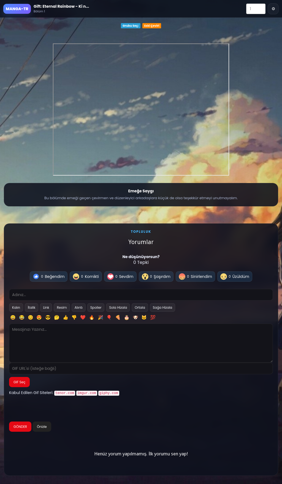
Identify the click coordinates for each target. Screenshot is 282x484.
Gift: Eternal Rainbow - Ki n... (61, 6)
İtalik (32, 307)
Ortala (140, 307)
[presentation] (51, 409)
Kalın (16, 307)
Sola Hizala (118, 307)
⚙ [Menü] (273, 9)
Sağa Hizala (162, 307)
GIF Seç (19, 382)
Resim (62, 307)
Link (46, 307)
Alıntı (79, 307)
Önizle (42, 426)
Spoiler (96, 307)
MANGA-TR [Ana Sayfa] (17, 9)
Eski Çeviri (151, 26)
